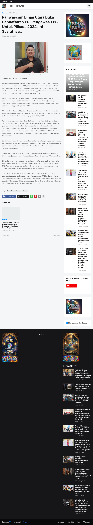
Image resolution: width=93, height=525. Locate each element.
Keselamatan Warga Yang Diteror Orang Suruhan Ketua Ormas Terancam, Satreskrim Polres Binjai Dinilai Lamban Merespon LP (83, 179)
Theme (25, 522)
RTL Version (87, 522)
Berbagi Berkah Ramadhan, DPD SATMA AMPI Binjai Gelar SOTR (83, 198)
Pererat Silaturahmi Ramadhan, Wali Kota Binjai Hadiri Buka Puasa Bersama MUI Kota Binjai (83, 157)
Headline (18, 191)
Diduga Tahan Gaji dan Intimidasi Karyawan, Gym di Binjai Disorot (82, 100)
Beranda (4, 1)
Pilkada (25, 191)
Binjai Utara (13, 13)
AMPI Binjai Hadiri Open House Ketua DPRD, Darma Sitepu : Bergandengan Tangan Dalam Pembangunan (83, 373)
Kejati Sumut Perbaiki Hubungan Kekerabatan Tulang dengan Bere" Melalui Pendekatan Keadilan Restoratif (83, 137)
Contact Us (70, 522)
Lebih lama (56, 235)
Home (11, 6)
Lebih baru (6, 235)
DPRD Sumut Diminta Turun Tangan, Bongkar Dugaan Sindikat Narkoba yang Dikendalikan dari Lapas (83, 216)
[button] (89, 6)
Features (20, 6)
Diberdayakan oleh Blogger (76, 323)
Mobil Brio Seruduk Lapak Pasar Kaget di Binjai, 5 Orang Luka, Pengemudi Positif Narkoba (83, 117)
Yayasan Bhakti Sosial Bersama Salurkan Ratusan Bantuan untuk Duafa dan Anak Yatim (83, 236)
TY (10, 522)
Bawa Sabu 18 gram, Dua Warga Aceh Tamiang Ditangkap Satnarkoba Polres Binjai (10, 225)
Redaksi (11, 1)
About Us (61, 522)
